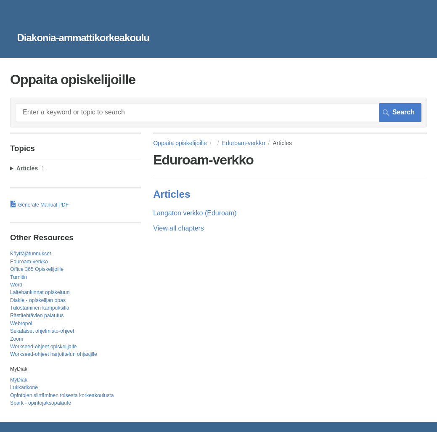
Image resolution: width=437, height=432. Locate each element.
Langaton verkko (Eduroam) (194, 213)
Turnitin (18, 277)
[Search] (218, 112)
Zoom (16, 339)
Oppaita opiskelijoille (180, 143)
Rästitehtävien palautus (37, 315)
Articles (171, 194)
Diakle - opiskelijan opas (38, 300)
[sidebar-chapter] (75, 168)
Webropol (21, 323)
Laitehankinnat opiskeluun (40, 292)
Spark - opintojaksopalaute (40, 403)
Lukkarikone (24, 387)
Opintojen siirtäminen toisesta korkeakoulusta (62, 395)
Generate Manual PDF (43, 205)
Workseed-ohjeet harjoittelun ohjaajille (53, 354)
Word (16, 285)
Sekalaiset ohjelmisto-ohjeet (42, 331)
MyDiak (18, 380)
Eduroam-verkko (243, 143)
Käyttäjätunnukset (30, 254)
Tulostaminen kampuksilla (39, 308)
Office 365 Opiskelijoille (37, 269)
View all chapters (178, 228)
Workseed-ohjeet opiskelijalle (43, 347)
